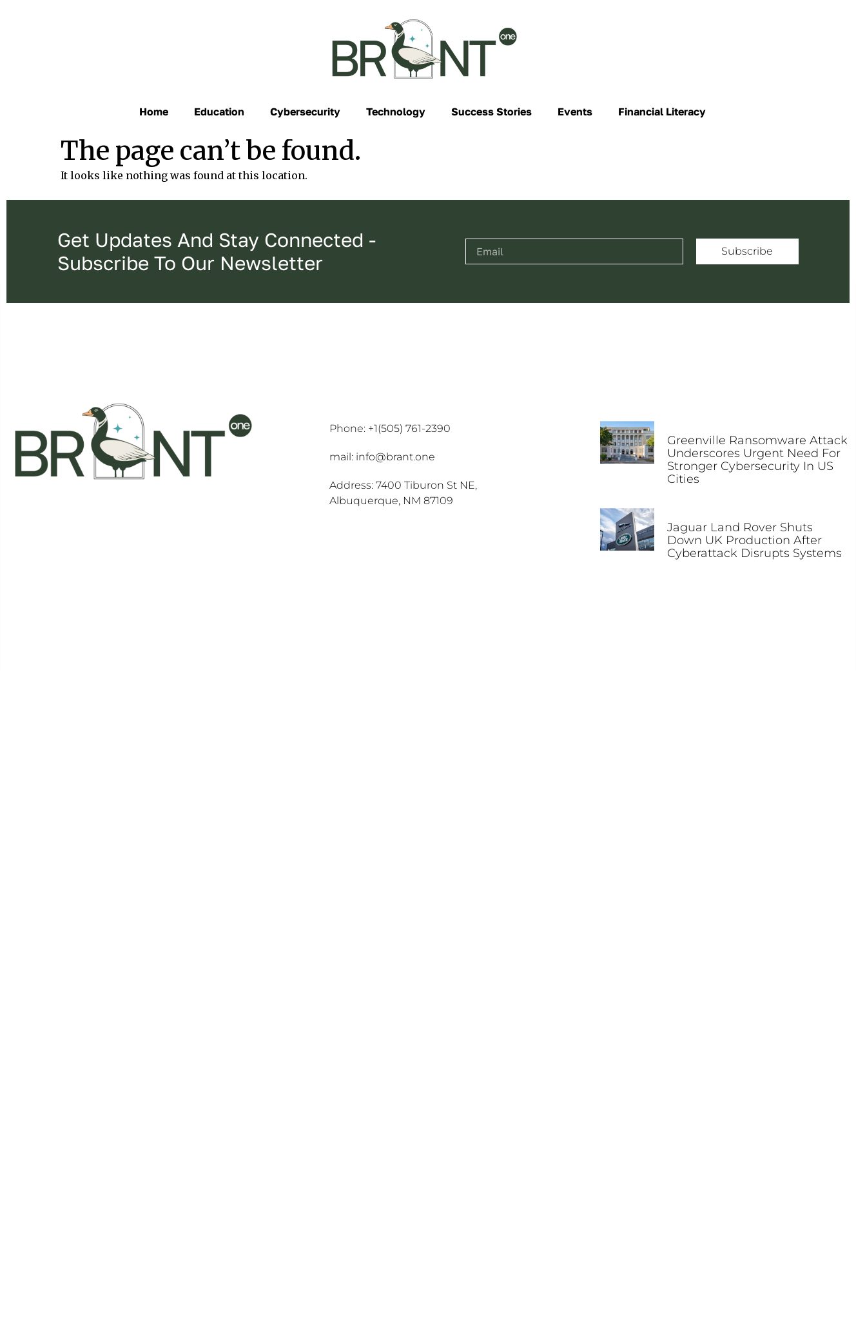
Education (219, 111)
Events (575, 111)
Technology (395, 111)
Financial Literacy (662, 111)
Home (153, 111)
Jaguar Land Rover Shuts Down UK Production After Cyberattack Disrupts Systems (754, 540)
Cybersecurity (305, 111)
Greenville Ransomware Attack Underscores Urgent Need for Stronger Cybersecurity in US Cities (757, 459)
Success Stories (491, 111)
